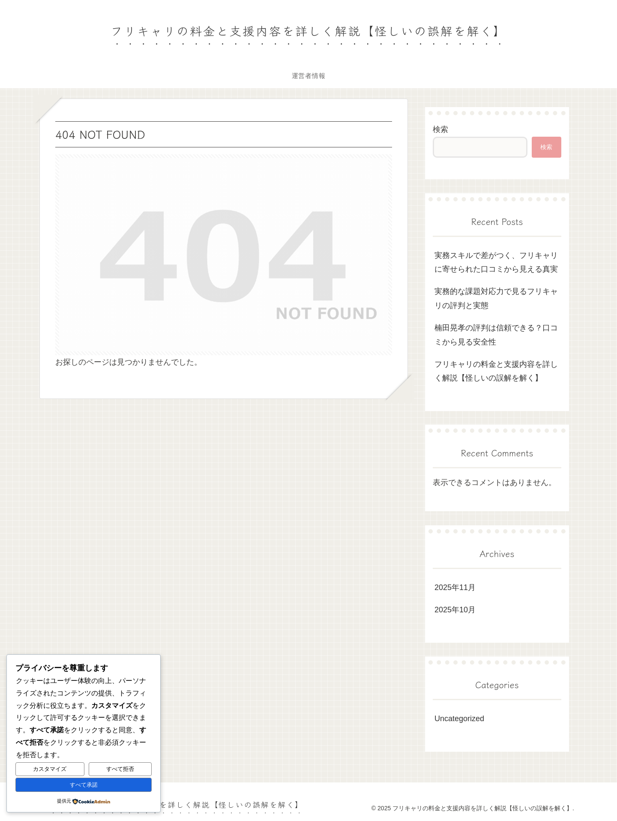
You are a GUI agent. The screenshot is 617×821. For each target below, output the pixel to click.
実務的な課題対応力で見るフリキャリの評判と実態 (496, 298)
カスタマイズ (49, 769)
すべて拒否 (120, 769)
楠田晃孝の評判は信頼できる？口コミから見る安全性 (496, 335)
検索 (440, 129)
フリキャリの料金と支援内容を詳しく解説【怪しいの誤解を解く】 (496, 371)
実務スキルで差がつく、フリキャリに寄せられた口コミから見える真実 (496, 262)
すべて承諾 (84, 785)
